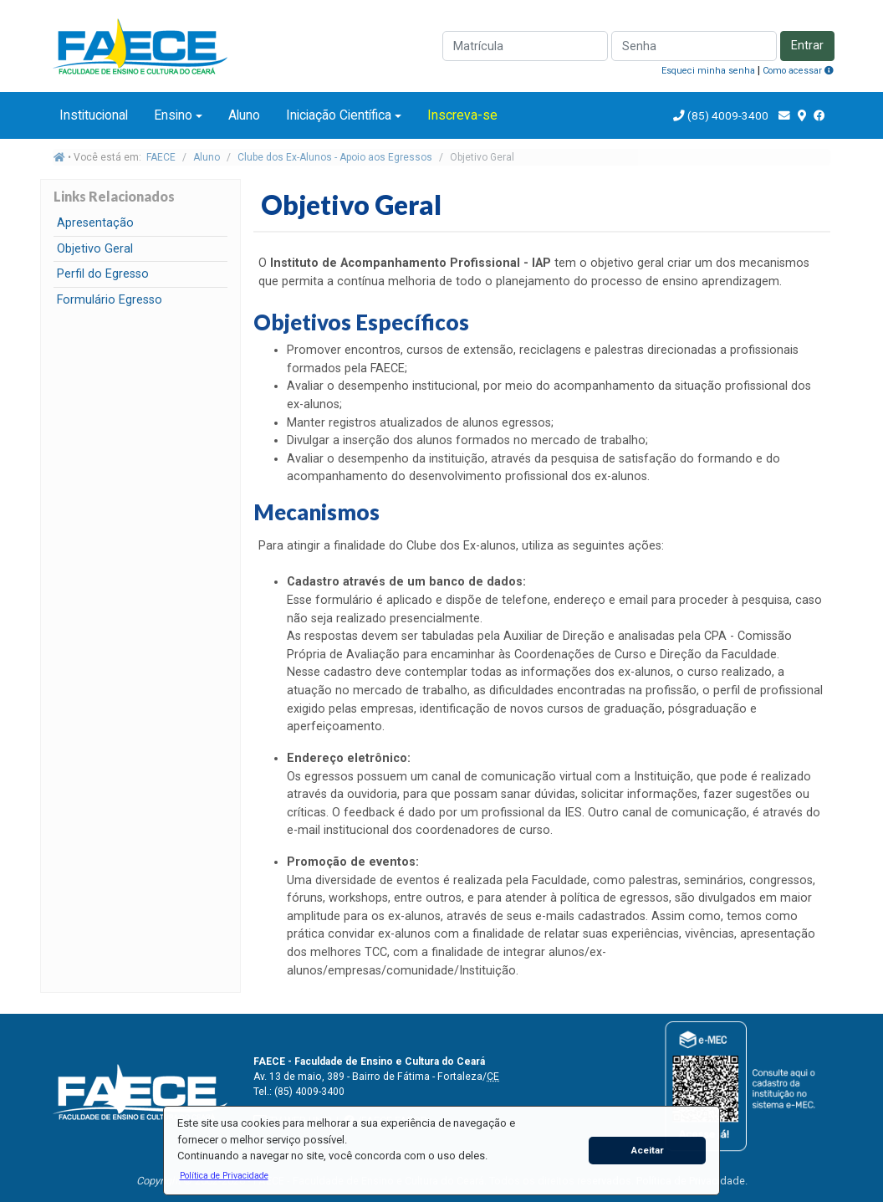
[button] (223, 1175)
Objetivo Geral (95, 249)
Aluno (244, 115)
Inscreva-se (462, 115)
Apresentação (95, 223)
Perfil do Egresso (103, 274)
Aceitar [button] (647, 1150)
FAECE (161, 157)
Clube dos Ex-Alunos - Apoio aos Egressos (334, 157)
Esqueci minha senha (708, 70)
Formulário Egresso (109, 300)
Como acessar (798, 70)
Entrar (807, 45)
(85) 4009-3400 (728, 115)
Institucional (93, 115)
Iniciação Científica (338, 115)
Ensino (173, 115)
